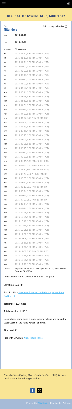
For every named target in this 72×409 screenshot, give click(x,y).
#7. (5, 79)
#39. (5, 217)
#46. (5, 247)
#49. (5, 260)
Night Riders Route (33, 337)
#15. (5, 114)
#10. (5, 92)
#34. (5, 195)
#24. (5, 152)
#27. (5, 165)
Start (6, 35)
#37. (5, 208)
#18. (5, 127)
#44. (5, 238)
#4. (5, 66)
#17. (5, 122)
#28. (5, 170)
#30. (5, 178)
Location (7, 268)
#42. (5, 230)
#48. (5, 256)
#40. (5, 221)
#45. (5, 243)
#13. (5, 105)
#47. (5, 251)
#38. (5, 213)
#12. (5, 101)
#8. (5, 84)
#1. (5, 54)
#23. (5, 148)
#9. (5, 88)
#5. (5, 71)
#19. (5, 131)
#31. (5, 182)
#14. (5, 109)
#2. (5, 58)
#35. (5, 200)
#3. (5, 62)
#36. (5, 204)
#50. (5, 264)
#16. (5, 118)
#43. (5, 234)
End (5, 42)
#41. (5, 225)
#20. (5, 135)
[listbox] (55, 26)
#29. (5, 174)
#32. (5, 187)
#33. (5, 191)
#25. (5, 157)
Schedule (7, 49)
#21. (5, 139)
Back (6, 26)
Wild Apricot (44, 403)
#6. (5, 75)
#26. (5, 161)
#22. (5, 144)
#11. (5, 96)
